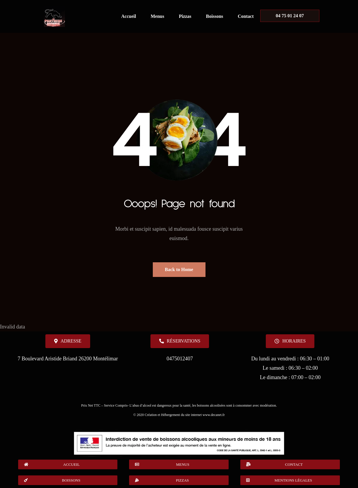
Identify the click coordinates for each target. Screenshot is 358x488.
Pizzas (185, 16)
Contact (245, 16)
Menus (157, 16)
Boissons (214, 16)
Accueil (128, 16)
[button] (290, 341)
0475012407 (180, 359)
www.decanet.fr (214, 415)
